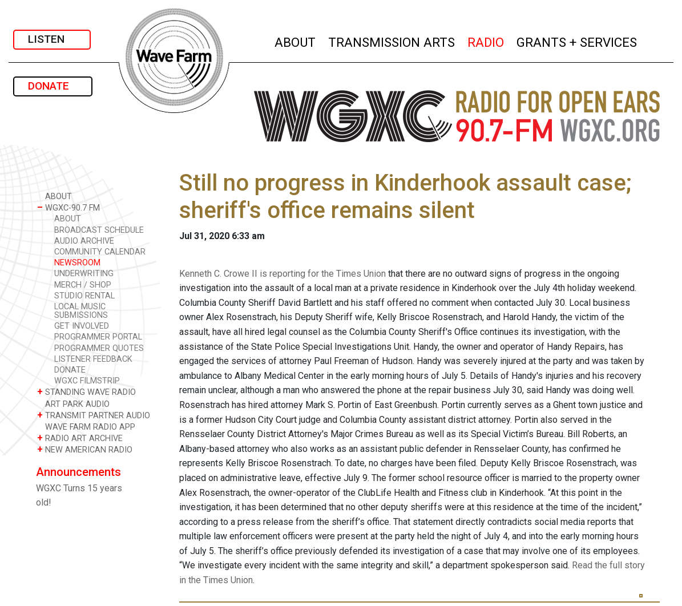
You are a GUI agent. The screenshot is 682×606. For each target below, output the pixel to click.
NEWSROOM (77, 263)
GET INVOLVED (81, 326)
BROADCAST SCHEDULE (99, 230)
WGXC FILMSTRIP (87, 381)
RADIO (486, 41)
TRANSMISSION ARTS (392, 41)
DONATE (53, 85)
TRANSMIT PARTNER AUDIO (93, 415)
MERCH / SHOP (82, 285)
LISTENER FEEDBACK (93, 359)
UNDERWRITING (84, 273)
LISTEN (52, 39)
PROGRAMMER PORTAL (98, 337)
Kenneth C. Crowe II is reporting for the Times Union (282, 273)
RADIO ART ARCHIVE (80, 438)
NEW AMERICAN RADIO (84, 449)
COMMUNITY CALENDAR (100, 252)
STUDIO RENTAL (84, 296)
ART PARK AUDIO (73, 403)
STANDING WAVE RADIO (86, 391)
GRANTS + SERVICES (577, 41)
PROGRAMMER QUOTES (99, 348)
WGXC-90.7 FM (68, 207)
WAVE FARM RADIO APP (86, 426)
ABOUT (295, 41)
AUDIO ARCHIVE (84, 241)
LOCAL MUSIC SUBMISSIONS (81, 311)
